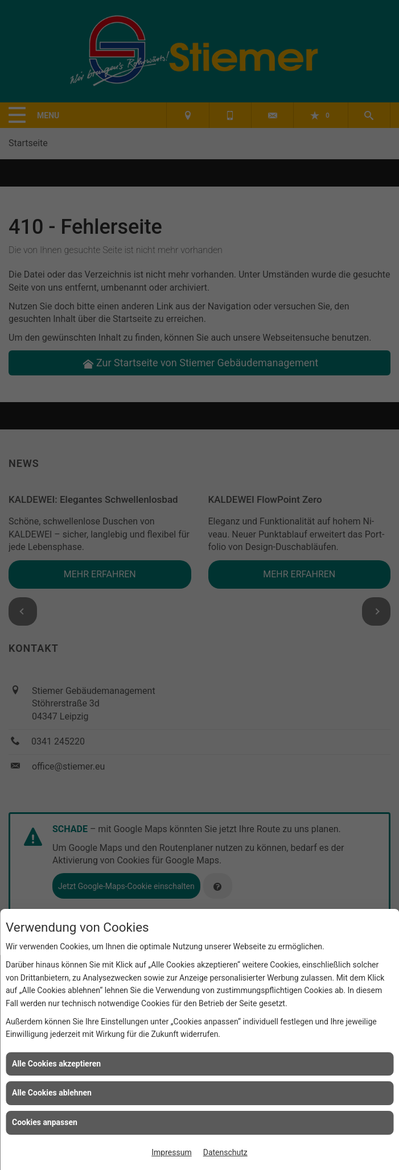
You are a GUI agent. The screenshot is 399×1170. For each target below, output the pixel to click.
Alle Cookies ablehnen (52, 1092)
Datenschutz (225, 1152)
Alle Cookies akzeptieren (56, 1063)
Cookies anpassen (44, 1122)
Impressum (171, 1152)
